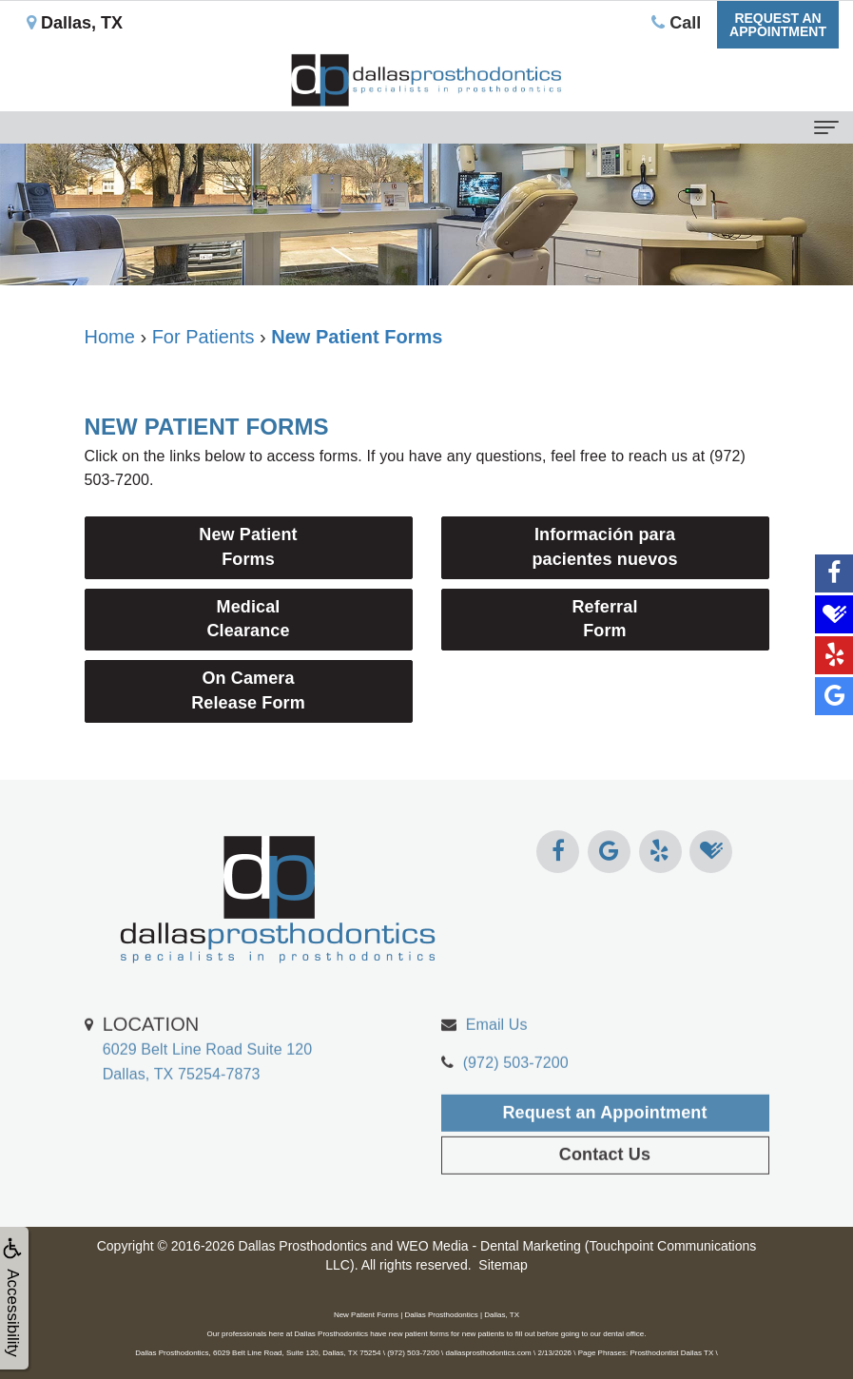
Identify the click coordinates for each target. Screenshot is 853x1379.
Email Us (497, 1053)
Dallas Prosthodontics (303, 1245)
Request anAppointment (777, 24)
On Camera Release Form (248, 690)
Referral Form (604, 619)
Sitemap (502, 1264)
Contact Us (604, 1184)
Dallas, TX (75, 22)
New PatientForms (248, 547)
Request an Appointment (604, 1142)
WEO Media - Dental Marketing (489, 1245)
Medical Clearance (247, 619)
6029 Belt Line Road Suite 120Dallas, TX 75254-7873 (208, 1076)
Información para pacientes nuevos (604, 547)
